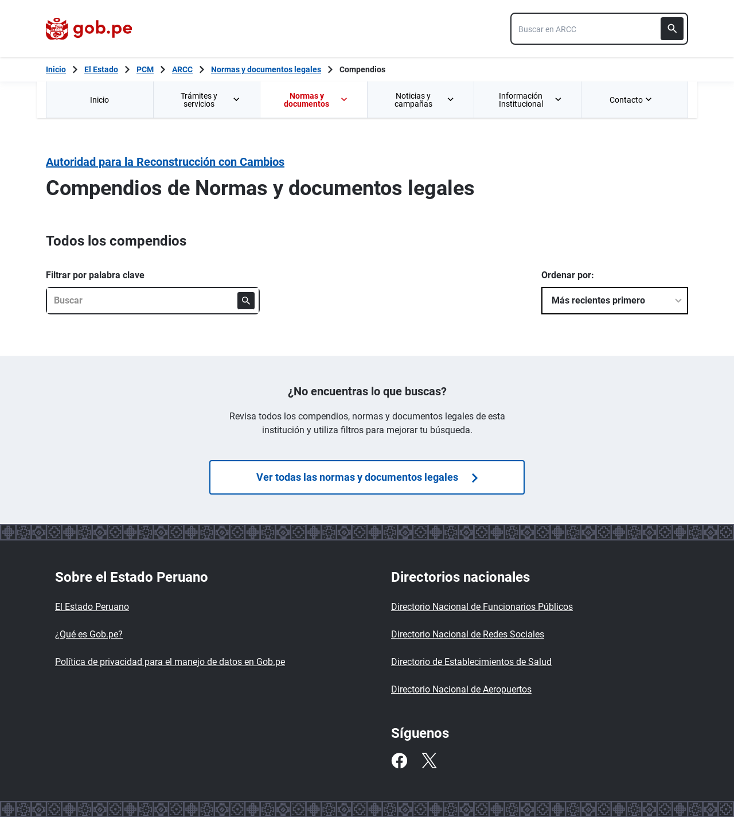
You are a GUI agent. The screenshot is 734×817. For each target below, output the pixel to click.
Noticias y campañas (425, 99)
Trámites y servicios (211, 99)
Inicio (99, 99)
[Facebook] (399, 761)
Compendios (362, 69)
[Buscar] (672, 28)
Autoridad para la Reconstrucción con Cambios (165, 162)
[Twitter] (429, 761)
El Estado (101, 69)
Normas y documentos (316, 99)
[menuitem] (99, 99)
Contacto (632, 99)
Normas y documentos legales (266, 69)
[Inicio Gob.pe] (56, 69)
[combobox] (599, 29)
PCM (145, 69)
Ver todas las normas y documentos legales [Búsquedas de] (367, 477)
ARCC (182, 69)
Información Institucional (531, 99)
